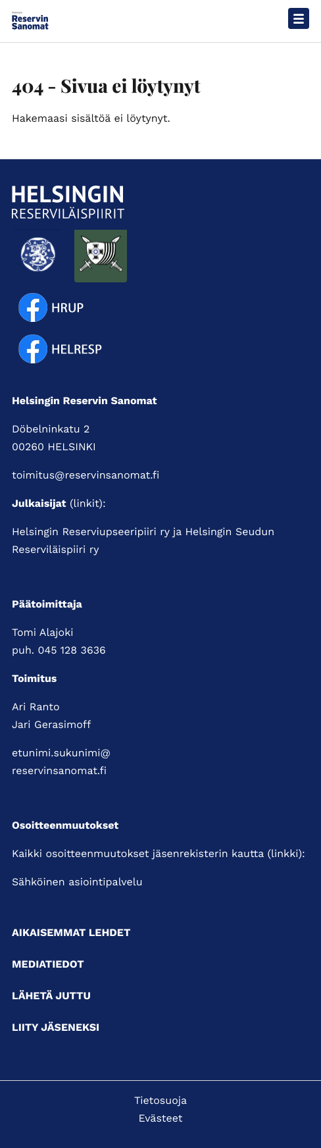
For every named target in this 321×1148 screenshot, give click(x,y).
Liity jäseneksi (55, 1027)
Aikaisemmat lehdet (71, 932)
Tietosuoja (160, 1100)
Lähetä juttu (51, 995)
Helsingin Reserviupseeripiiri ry (91, 531)
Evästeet (161, 1118)
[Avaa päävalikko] (298, 18)
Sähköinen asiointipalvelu (77, 881)
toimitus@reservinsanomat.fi (85, 475)
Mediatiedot (48, 964)
